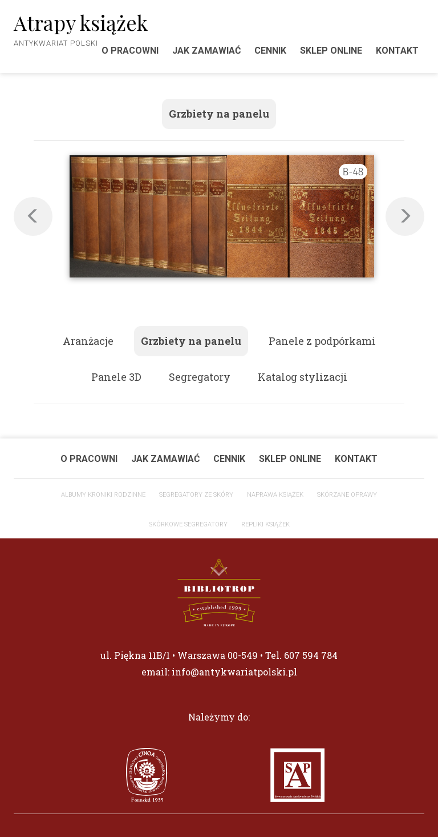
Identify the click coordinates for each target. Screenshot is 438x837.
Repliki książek (265, 524)
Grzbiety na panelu (219, 113)
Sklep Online (331, 50)
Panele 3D (116, 377)
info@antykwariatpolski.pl (234, 672)
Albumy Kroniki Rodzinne (103, 494)
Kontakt (397, 50)
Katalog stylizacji (302, 377)
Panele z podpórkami (322, 341)
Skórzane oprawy (347, 494)
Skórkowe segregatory (188, 524)
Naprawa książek (275, 494)
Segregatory (199, 377)
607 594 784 (311, 655)
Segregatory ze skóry (196, 494)
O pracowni (88, 458)
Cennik (270, 50)
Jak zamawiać (206, 50)
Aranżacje (88, 341)
